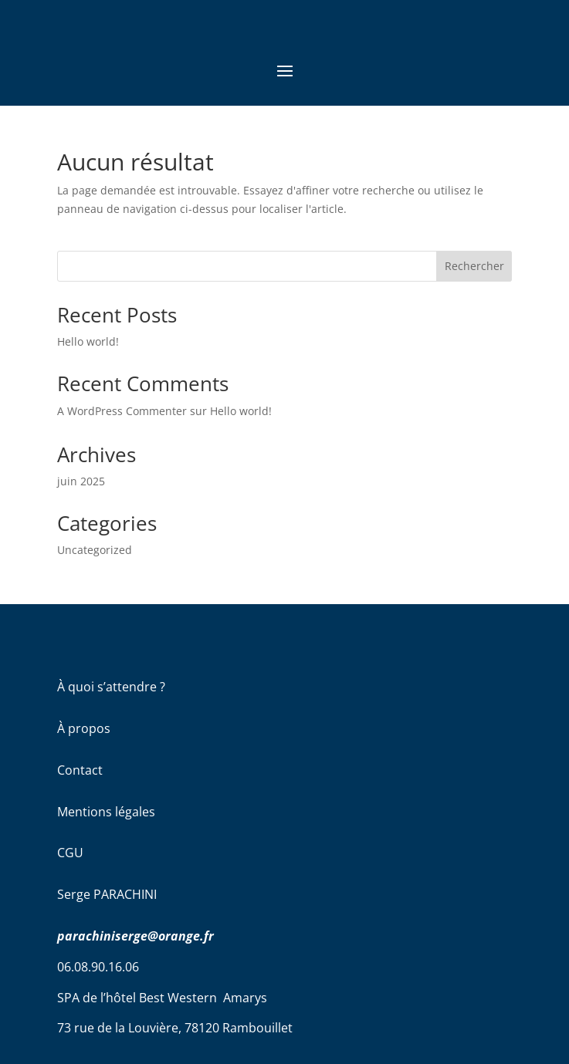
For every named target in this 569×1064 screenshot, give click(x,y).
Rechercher (474, 265)
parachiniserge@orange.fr (135, 935)
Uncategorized (94, 549)
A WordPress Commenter (122, 411)
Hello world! (88, 341)
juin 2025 (81, 481)
